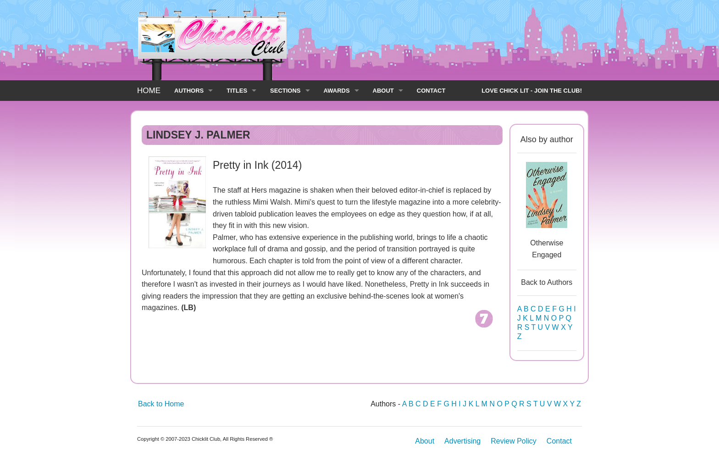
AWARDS (337, 90)
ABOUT (383, 90)
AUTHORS (189, 90)
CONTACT (431, 90)
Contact (559, 441)
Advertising (462, 441)
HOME (148, 90)
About (424, 441)
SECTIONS (285, 90)
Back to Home (161, 404)
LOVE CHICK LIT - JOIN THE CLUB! (531, 90)
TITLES (237, 90)
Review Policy (513, 441)
